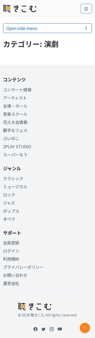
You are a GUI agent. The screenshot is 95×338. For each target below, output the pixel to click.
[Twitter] (44, 329)
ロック (9, 195)
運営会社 (11, 283)
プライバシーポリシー (23, 267)
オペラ (9, 219)
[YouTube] (60, 329)
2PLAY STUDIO (17, 146)
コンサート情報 (17, 90)
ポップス (11, 211)
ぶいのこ (11, 138)
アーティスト (15, 98)
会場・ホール (15, 106)
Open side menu (47, 28)
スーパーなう (15, 154)
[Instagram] (52, 329)
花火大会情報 (15, 122)
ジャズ (9, 203)
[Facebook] (35, 329)
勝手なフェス (15, 130)
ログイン (11, 251)
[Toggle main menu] (86, 8)
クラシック (13, 178)
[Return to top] (85, 328)
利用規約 (11, 259)
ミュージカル (15, 186)
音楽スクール (15, 114)
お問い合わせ (15, 275)
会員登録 (11, 243)
